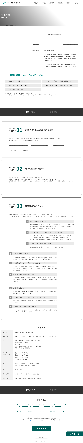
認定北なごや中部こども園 (58, 145)
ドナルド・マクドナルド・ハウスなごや (39, 145)
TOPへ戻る (41, 437)
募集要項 (53, 112)
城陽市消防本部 (35, 50)
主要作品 (25, 150)
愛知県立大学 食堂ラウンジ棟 (70, 44)
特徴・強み (30, 112)
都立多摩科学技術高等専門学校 (55, 34)
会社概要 (13, 150)
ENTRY (74, 433)
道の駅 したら (36, 44)
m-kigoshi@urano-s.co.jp (35, 420)
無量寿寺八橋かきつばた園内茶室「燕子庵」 (18, 145)
